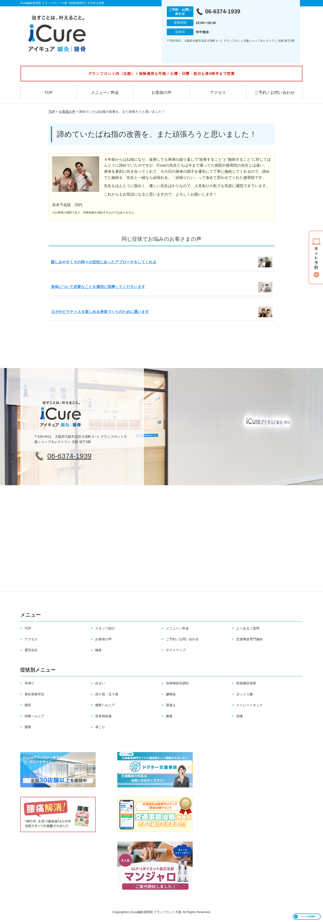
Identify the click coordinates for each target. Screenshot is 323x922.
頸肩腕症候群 (246, 683)
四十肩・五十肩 (106, 694)
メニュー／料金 (105, 92)
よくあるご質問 (247, 628)
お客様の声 (161, 92)
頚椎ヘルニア (34, 716)
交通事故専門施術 (249, 639)
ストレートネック (249, 705)
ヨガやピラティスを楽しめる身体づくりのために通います (100, 312)
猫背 (28, 705)
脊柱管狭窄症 (34, 694)
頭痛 (239, 716)
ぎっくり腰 (244, 694)
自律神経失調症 (177, 683)
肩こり (100, 727)
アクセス (218, 92)
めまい (100, 683)
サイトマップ (176, 650)
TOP (49, 92)
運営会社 (31, 650)
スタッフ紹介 (105, 628)
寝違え (171, 705)
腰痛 (28, 727)
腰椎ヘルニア (105, 705)
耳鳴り (29, 683)
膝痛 (169, 716)
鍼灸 (98, 650)
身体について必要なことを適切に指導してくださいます (98, 287)
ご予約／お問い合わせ (274, 92)
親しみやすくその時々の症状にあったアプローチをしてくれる (103, 262)
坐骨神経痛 (103, 716)
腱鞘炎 (171, 694)
